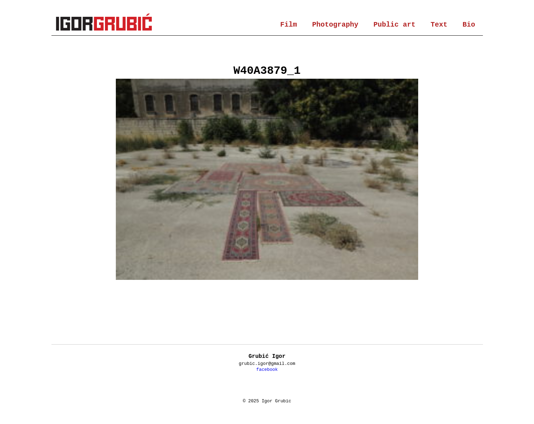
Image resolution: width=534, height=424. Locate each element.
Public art (394, 25)
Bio (469, 25)
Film (288, 25)
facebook (266, 369)
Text (439, 25)
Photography (335, 25)
